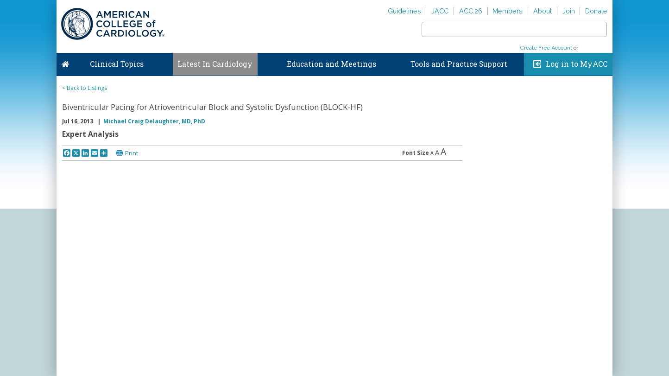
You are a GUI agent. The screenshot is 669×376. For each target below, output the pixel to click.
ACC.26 (470, 11)
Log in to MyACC (576, 64)
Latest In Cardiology (214, 64)
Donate (596, 11)
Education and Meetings (331, 64)
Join (568, 11)
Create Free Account (546, 48)
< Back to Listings (84, 88)
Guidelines (404, 11)
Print (131, 153)
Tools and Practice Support (458, 64)
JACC (439, 11)
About (542, 11)
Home (65, 62)
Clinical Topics (117, 64)
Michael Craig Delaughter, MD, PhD (154, 121)
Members (507, 11)
